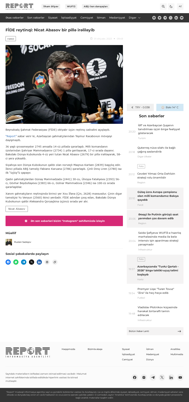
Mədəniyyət (152, 354)
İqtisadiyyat (128, 354)
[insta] (159, 17)
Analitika (175, 349)
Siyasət (126, 349)
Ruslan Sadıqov (18, 242)
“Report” (11, 136)
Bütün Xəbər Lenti (155, 331)
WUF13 (71, 6)
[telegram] (165, 17)
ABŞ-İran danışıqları (96, 6)
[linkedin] (176, 17)
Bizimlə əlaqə (95, 349)
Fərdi (10, 39)
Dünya (150, 359)
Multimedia (177, 354)
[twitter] (170, 17)
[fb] (154, 17)
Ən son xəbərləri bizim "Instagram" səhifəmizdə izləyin (64, 221)
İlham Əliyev (51, 6)
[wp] (15, 262)
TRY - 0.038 (140, 107)
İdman (150, 349)
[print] (47, 262)
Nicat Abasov (16, 208)
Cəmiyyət (127, 359)
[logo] (19, 6)
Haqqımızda (68, 349)
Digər (135, 17)
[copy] (54, 262)
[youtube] (181, 17)
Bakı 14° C (169, 107)
